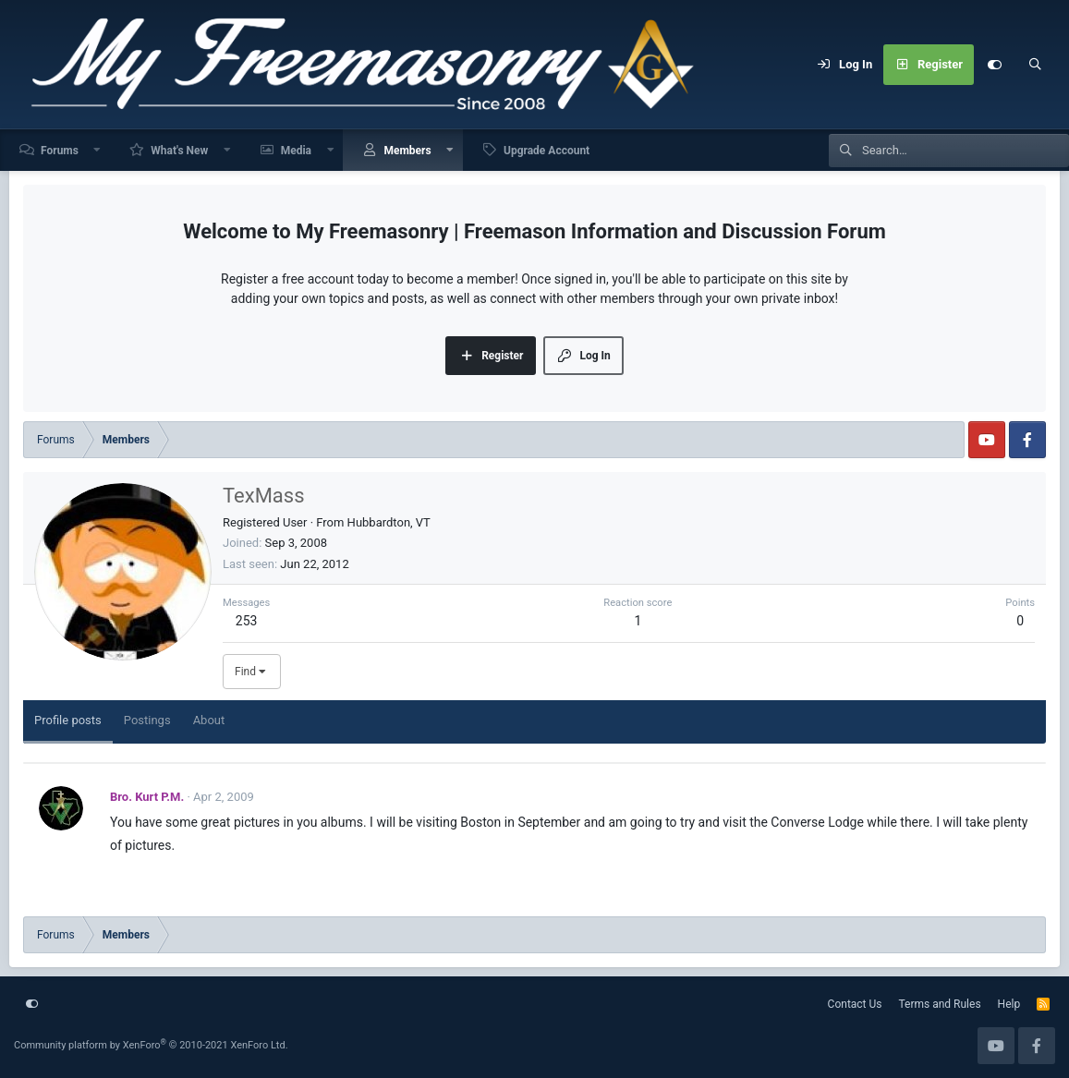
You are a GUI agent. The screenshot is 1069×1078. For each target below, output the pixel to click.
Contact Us (855, 1004)
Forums (60, 150)
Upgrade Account (546, 150)
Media (296, 150)
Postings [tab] (147, 720)
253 (247, 620)
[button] (98, 150)
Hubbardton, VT (389, 522)
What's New (179, 150)
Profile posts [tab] (68, 720)
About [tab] (209, 720)
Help (1009, 1004)
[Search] (1034, 64)
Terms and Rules (940, 1004)
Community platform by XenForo (151, 1045)
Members (407, 150)
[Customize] (994, 64)
